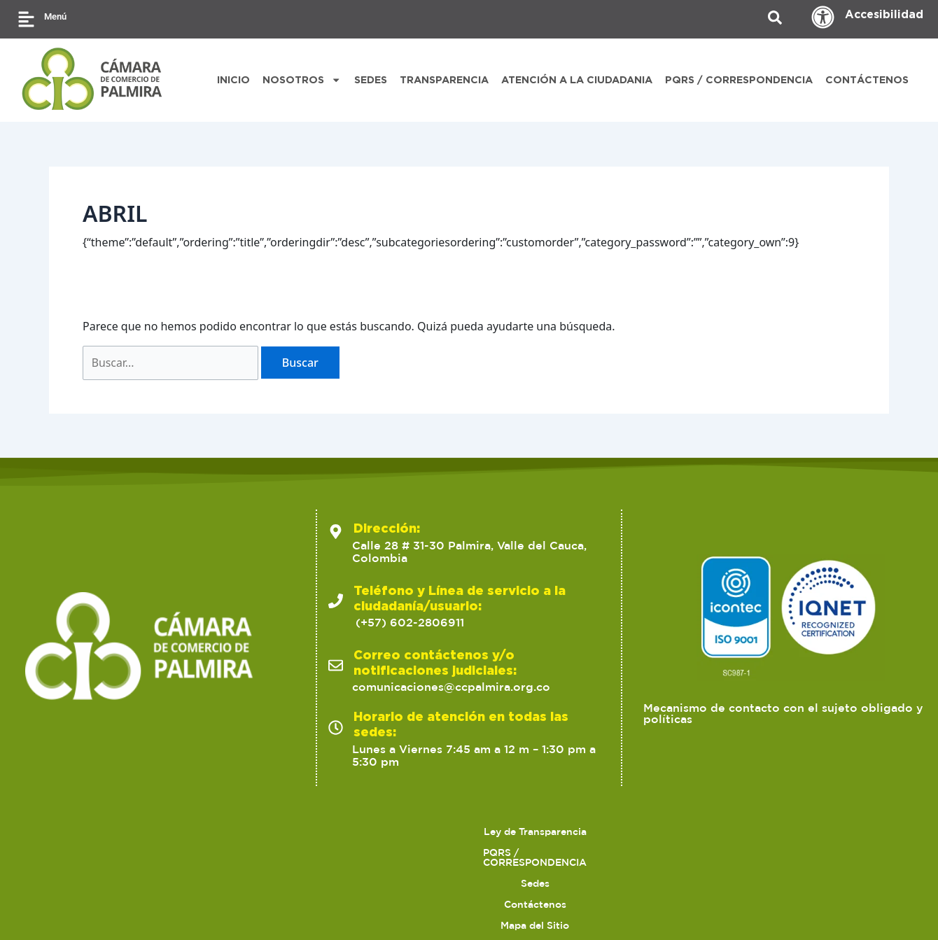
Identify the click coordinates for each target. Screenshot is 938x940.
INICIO (233, 79)
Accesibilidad (884, 14)
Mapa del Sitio (520, 831)
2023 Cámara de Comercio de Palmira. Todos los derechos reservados (215, 905)
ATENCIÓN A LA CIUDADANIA (576, 79)
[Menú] (26, 19)
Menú (55, 16)
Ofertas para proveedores (837, 831)
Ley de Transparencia (89, 831)
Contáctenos (427, 831)
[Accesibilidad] (822, 17)
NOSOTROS (301, 80)
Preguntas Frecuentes (534, 852)
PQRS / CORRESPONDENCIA (739, 79)
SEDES (370, 79)
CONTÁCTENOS (867, 79)
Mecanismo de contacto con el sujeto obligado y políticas (783, 714)
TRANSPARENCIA (444, 79)
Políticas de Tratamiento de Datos (665, 831)
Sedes (354, 831)
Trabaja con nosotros (402, 852)
